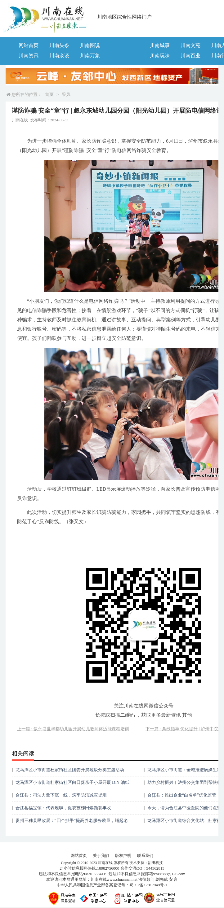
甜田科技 (155, 863)
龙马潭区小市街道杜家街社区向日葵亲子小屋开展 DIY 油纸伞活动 (72, 784)
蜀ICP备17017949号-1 (148, 885)
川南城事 (160, 45)
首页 (49, 94)
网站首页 (28, 45)
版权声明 (123, 855)
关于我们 (101, 855)
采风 (66, 94)
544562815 (155, 868)
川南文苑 (190, 45)
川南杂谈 (59, 55)
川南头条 (59, 45)
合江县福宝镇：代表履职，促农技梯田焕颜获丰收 (63, 808)
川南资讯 (28, 55)
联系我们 (145, 855)
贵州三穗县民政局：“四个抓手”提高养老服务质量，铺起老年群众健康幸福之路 (72, 822)
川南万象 (90, 55)
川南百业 (190, 55)
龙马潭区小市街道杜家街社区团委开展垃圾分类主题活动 (70, 769)
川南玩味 (160, 55)
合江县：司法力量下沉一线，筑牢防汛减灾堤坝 (61, 795)
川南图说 (90, 45)
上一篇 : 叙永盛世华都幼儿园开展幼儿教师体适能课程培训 (73, 729)
